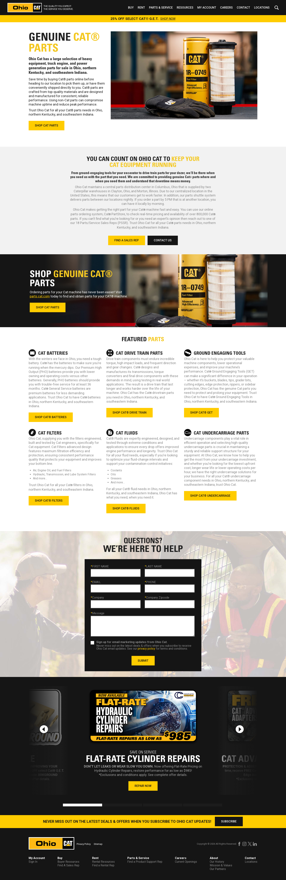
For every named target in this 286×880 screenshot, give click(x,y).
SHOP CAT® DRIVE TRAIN (129, 412)
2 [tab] (105, 805)
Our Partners (218, 869)
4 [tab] (185, 805)
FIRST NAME (100, 566)
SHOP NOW (167, 18)
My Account (206, 7)
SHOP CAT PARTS (46, 125)
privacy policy (146, 648)
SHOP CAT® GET (201, 412)
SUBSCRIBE (229, 821)
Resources (185, 7)
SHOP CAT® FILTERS (49, 500)
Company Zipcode (157, 597)
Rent (141, 7)
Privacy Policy (84, 844)
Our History (217, 861)
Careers (226, 7)
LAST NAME (153, 566)
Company (97, 597)
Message (97, 613)
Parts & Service (161, 7)
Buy (131, 7)
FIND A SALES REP (126, 240)
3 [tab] (145, 805)
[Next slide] (240, 729)
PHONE (150, 582)
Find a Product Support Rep (144, 861)
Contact (243, 7)
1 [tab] (65, 805)
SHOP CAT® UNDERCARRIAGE (210, 495)
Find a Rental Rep (103, 865)
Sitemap (98, 844)
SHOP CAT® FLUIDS (126, 508)
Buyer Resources (68, 861)
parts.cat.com (40, 296)
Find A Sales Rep (68, 865)
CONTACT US (163, 240)
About (214, 858)
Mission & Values (221, 865)
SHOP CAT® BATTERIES (51, 417)
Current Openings (186, 861)
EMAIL (96, 582)
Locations (262, 7)
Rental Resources (103, 861)
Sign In (33, 861)
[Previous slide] (44, 729)
